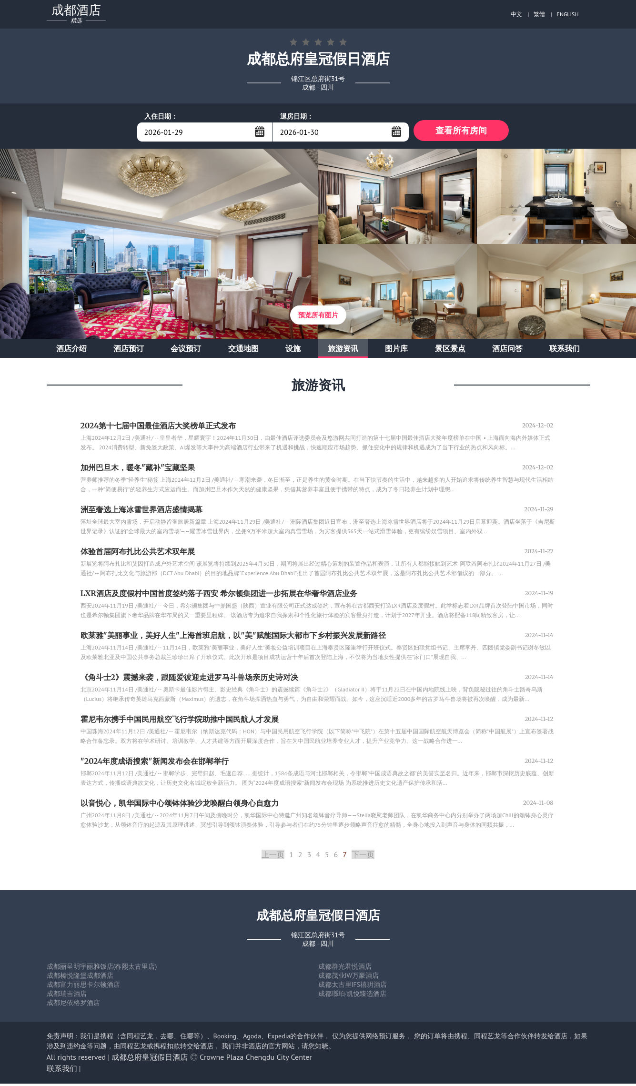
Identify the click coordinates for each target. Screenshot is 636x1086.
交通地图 (243, 350)
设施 (293, 350)
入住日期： (161, 116)
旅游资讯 (343, 350)
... (259, 131)
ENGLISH (568, 14)
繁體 (539, 14)
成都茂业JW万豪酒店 (348, 978)
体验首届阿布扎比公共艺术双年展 (138, 553)
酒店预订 (128, 350)
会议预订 (186, 350)
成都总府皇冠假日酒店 (149, 1059)
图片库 (396, 350)
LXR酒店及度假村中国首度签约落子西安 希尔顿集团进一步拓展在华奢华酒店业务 (219, 595)
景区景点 (450, 350)
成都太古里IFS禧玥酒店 (352, 987)
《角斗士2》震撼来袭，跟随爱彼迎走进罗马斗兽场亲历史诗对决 (189, 679)
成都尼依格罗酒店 (73, 1005)
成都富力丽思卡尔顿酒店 (83, 987)
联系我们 (564, 350)
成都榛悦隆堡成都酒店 (80, 978)
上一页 (273, 857)
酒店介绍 (71, 350)
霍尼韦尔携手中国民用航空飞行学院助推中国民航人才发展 (180, 721)
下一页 (363, 857)
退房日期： (296, 116)
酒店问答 (507, 350)
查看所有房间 (461, 131)
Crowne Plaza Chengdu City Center (256, 1059)
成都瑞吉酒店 (67, 996)
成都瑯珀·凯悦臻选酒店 (352, 996)
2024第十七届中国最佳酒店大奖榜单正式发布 (158, 428)
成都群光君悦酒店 (345, 968)
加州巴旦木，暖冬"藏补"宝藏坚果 (138, 470)
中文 (516, 14)
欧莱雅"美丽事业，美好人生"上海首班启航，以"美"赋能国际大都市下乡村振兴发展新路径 (233, 637)
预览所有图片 (318, 317)
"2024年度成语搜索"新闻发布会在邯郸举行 (155, 763)
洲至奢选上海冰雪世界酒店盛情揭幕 (141, 512)
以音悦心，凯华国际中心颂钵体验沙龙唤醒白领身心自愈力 (180, 805)
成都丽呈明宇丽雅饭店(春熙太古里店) (102, 968)
